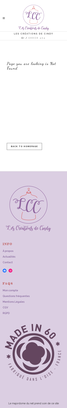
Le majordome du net (21, 403)
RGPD (6, 313)
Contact (8, 262)
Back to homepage (24, 146)
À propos (8, 251)
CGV (5, 307)
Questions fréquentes (16, 296)
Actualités (9, 256)
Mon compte (10, 290)
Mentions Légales (13, 301)
